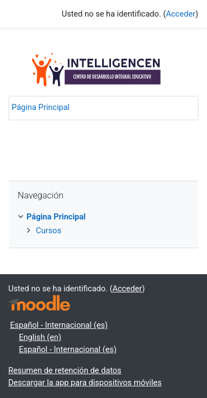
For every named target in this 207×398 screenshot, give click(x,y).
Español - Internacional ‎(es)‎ (59, 325)
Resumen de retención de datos (64, 370)
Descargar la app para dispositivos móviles (85, 382)
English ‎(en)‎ (40, 337)
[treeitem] (103, 217)
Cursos (48, 230)
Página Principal (41, 107)
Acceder (180, 14)
